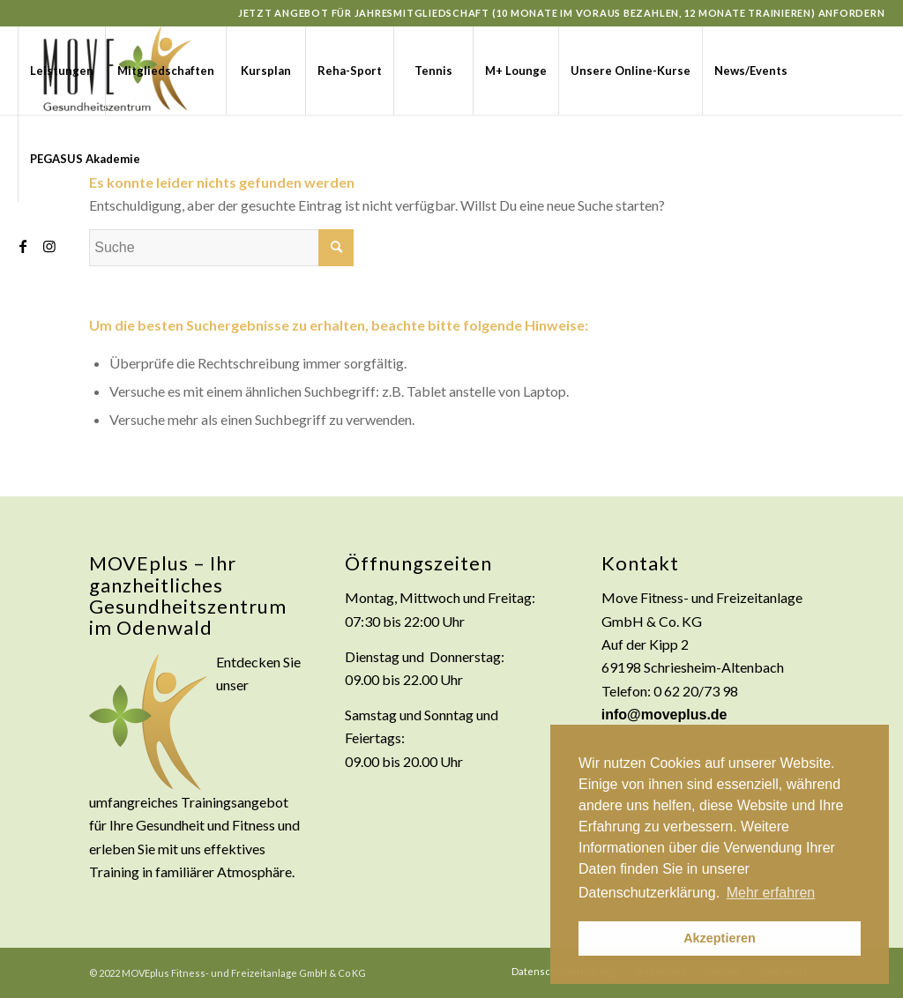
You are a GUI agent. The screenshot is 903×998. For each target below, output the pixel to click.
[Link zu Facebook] (23, 246)
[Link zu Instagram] (49, 246)
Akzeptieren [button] (719, 938)
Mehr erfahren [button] (771, 892)
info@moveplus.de (664, 714)
